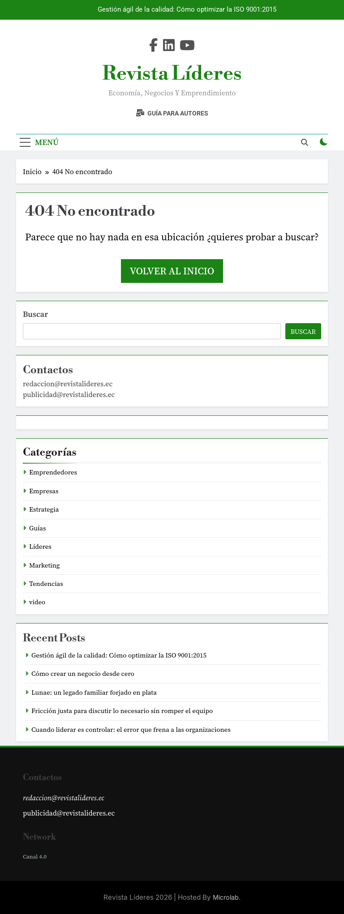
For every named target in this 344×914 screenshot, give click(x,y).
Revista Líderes (172, 74)
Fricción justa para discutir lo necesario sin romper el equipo (122, 710)
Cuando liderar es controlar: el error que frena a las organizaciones (131, 729)
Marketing (44, 565)
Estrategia (44, 509)
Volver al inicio (172, 271)
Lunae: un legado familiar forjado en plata (94, 692)
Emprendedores (53, 472)
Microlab (226, 897)
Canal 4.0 (35, 856)
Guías (37, 528)
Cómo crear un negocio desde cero (82, 673)
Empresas (43, 491)
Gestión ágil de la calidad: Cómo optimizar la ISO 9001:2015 (187, 9)
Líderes (40, 546)
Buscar (35, 314)
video (37, 602)
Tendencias (46, 583)
